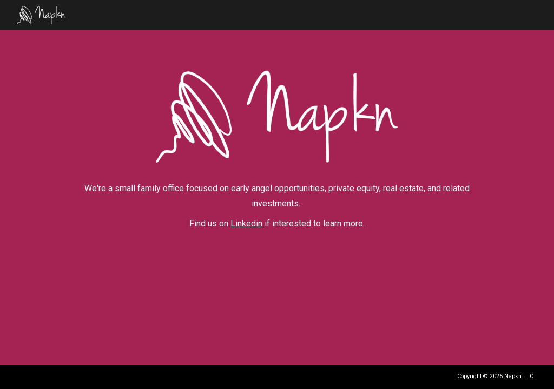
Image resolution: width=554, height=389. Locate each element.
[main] (276, 206)
